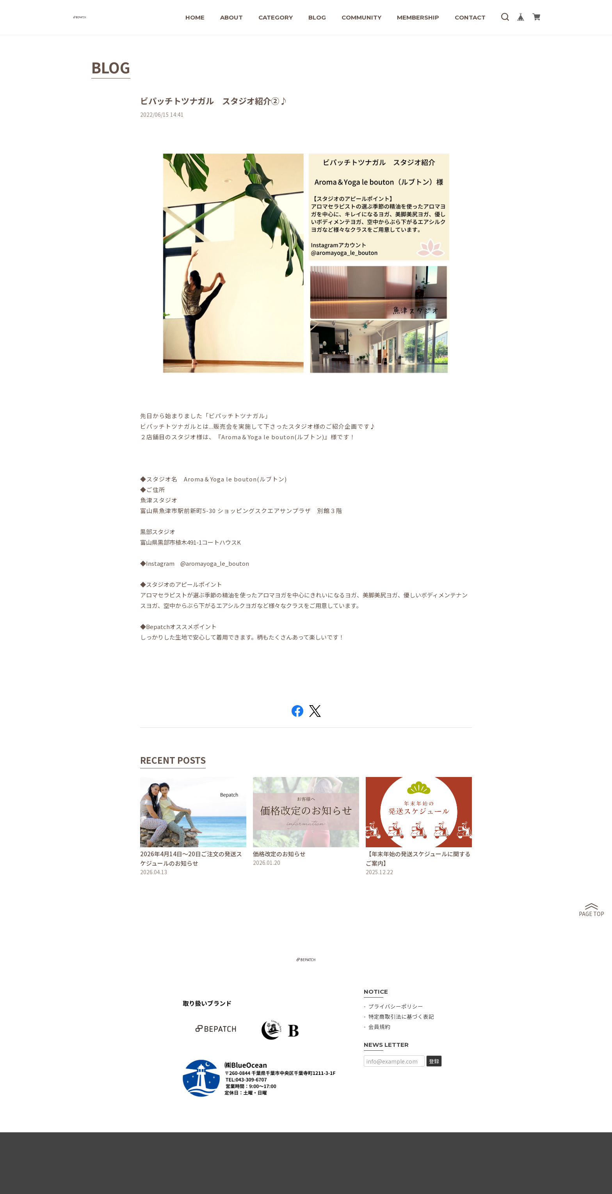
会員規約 (379, 1026)
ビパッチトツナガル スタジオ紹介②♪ (214, 101)
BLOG (317, 17)
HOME (195, 17)
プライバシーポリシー (395, 1006)
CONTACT (470, 17)
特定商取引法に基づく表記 (401, 1016)
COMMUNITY (361, 17)
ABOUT (231, 17)
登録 (434, 1061)
